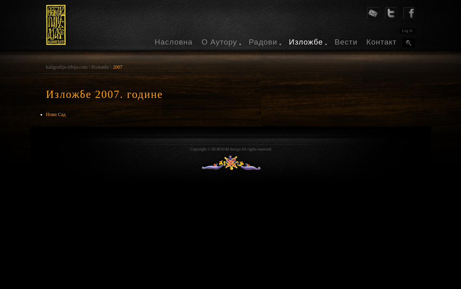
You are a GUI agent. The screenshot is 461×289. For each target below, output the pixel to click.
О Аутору (219, 42)
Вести (346, 42)
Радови (263, 42)
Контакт (381, 42)
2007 (117, 67)
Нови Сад (56, 114)
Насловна (173, 42)
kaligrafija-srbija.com (67, 67)
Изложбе (306, 42)
